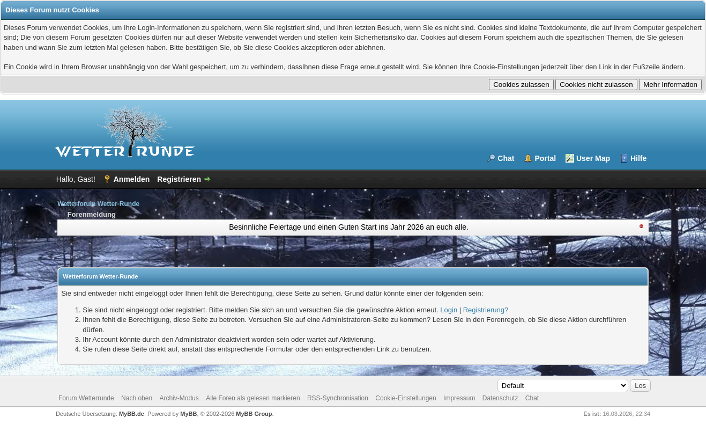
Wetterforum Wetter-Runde (98, 204)
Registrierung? (486, 310)
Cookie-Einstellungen (405, 398)
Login (448, 310)
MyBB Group (254, 414)
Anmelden (132, 179)
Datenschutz (500, 398)
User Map (593, 158)
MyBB (188, 414)
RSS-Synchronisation (337, 398)
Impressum (459, 398)
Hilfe (638, 158)
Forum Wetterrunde (86, 398)
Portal (545, 158)
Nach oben (136, 398)
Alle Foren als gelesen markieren (253, 398)
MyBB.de (131, 414)
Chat (505, 158)
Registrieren (179, 179)
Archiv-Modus (178, 398)
